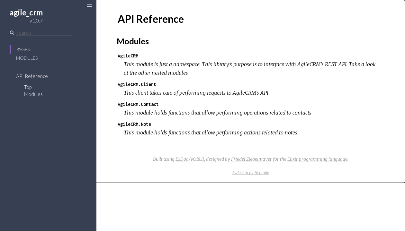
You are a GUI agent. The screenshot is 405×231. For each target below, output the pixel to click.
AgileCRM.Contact (138, 104)
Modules (27, 58)
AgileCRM (128, 55)
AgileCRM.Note (134, 124)
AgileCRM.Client (137, 84)
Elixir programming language (317, 159)
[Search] (44, 33)
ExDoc (182, 159)
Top (28, 87)
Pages (23, 49)
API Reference (32, 76)
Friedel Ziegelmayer (251, 159)
